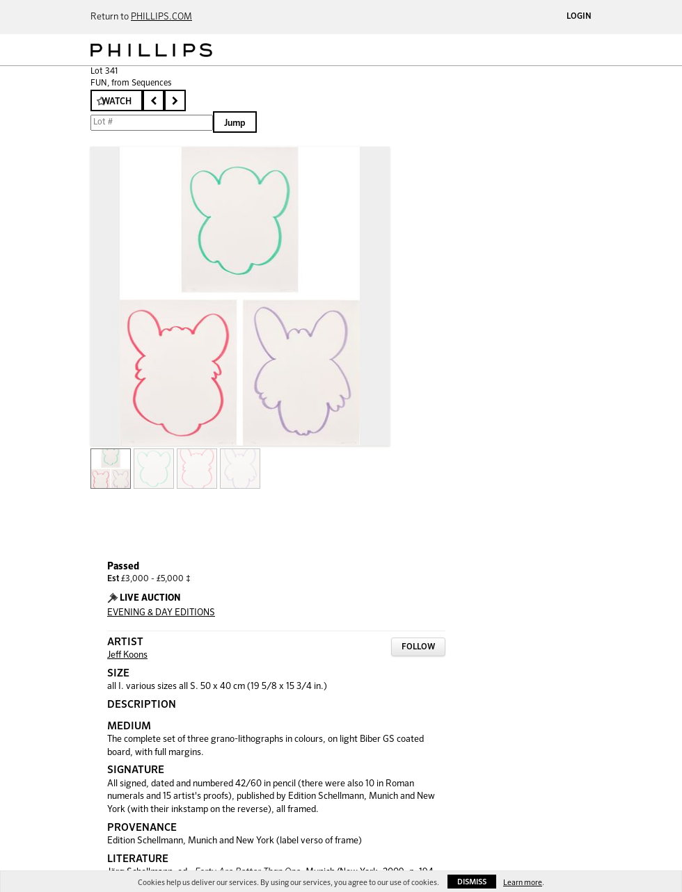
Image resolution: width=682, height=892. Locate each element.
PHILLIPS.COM (161, 17)
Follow (418, 647)
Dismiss (471, 882)
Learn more (522, 882)
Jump (235, 123)
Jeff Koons (127, 655)
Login (579, 17)
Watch (117, 101)
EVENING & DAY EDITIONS (161, 612)
